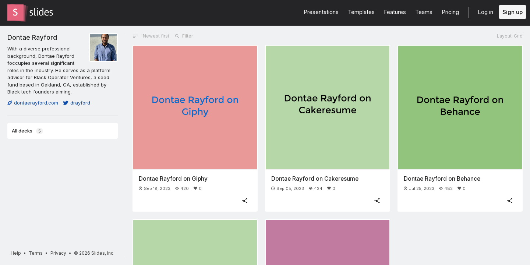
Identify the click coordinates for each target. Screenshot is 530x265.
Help (16, 253)
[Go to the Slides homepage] (15, 12)
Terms (36, 253)
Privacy (58, 253)
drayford (76, 103)
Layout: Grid (510, 36)
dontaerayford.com (32, 103)
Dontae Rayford (32, 37)
